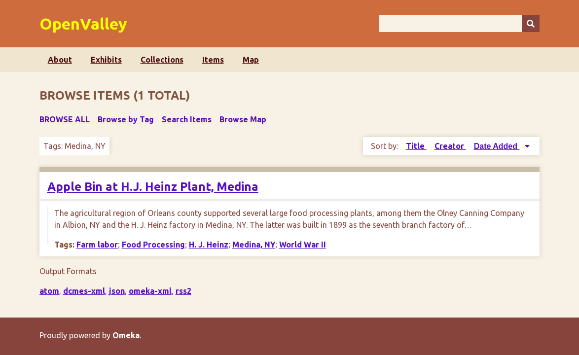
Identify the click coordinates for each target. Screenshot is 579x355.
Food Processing (153, 244)
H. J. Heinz (208, 244)
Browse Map (242, 119)
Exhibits (106, 59)
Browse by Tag (126, 119)
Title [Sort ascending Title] (416, 146)
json (117, 290)
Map (251, 59)
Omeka (126, 335)
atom (49, 290)
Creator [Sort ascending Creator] (450, 146)
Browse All (64, 119)
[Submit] (531, 23)
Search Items (187, 119)
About (60, 59)
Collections (162, 59)
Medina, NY (253, 244)
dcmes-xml (84, 290)
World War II (302, 244)
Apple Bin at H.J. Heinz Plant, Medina (152, 186)
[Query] (459, 23)
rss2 (183, 290)
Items (213, 59)
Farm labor (97, 244)
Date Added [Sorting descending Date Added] (497, 146)
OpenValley (83, 24)
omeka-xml (150, 290)
